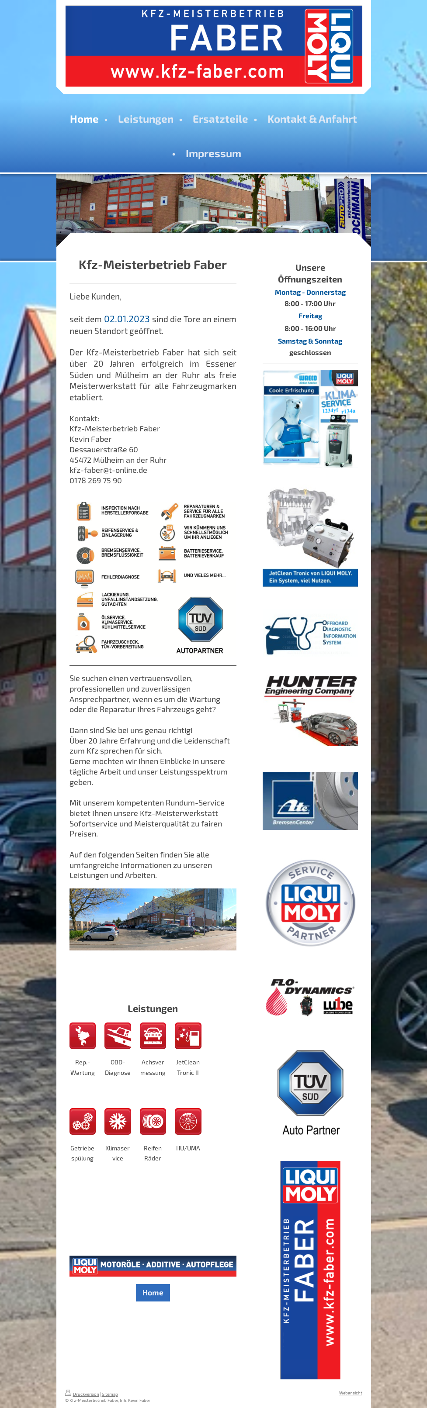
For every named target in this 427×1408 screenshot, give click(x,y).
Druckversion (82, 1394)
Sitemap (110, 1394)
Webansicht (350, 1392)
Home (152, 1292)
